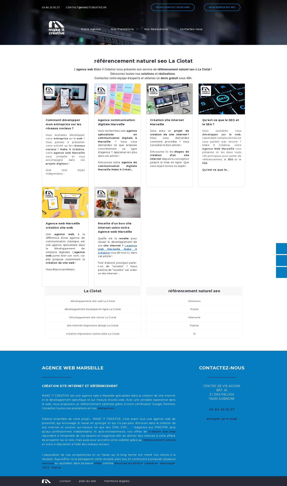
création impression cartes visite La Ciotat (93, 333)
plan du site (87, 481)
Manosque (167, 463)
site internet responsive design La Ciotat (92, 325)
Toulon (194, 309)
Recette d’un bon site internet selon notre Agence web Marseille (115, 227)
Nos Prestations (122, 29)
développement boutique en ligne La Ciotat (93, 309)
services (48, 463)
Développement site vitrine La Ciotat (92, 317)
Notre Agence (91, 29)
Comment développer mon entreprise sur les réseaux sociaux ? (63, 124)
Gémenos (194, 301)
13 (194, 333)
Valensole (194, 317)
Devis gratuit (173, 7)
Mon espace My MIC (222, 7)
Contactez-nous (191, 29)
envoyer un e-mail (221, 419)
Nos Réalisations (156, 29)
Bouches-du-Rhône (129, 463)
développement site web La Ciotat (92, 301)
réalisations (105, 408)
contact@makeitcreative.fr (86, 7)
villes (98, 463)
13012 (46, 467)
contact (65, 481)
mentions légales (116, 481)
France (194, 325)
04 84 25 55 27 (51, 7)
